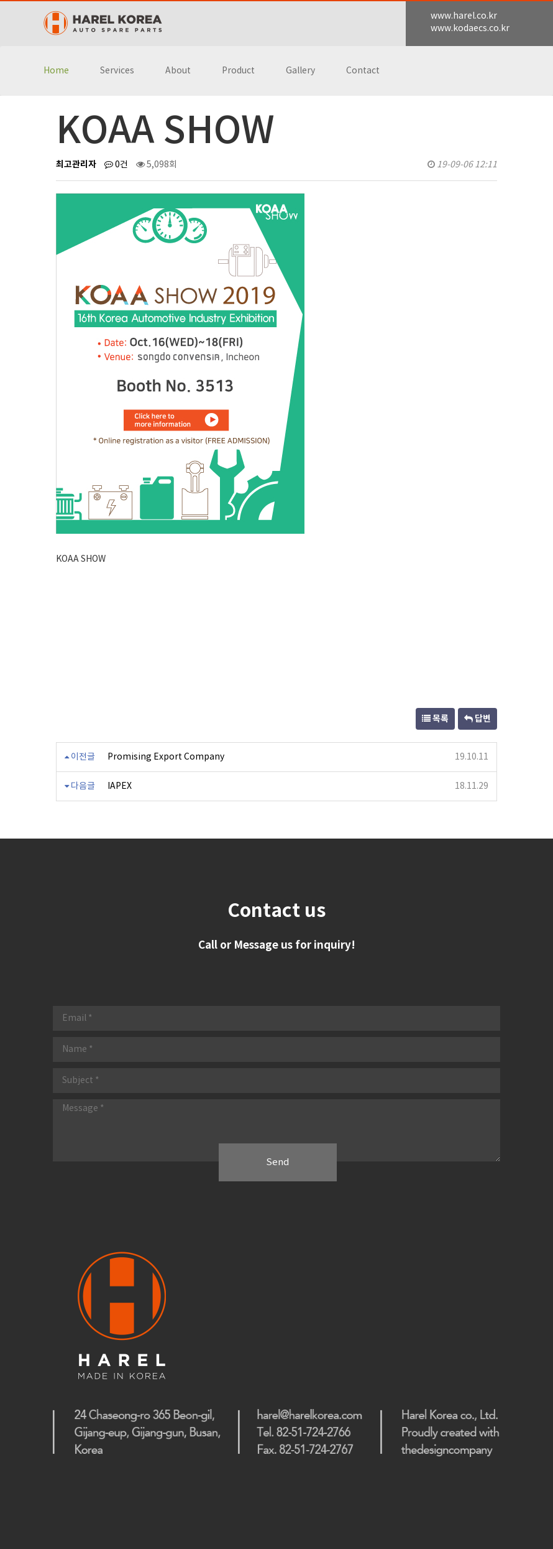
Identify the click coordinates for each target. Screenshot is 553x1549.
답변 (477, 719)
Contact (363, 71)
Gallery (300, 71)
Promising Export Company (165, 757)
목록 (435, 719)
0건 (116, 165)
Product (238, 71)
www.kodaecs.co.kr (470, 29)
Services (117, 71)
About (178, 71)
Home (56, 71)
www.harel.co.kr (464, 16)
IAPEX (119, 786)
